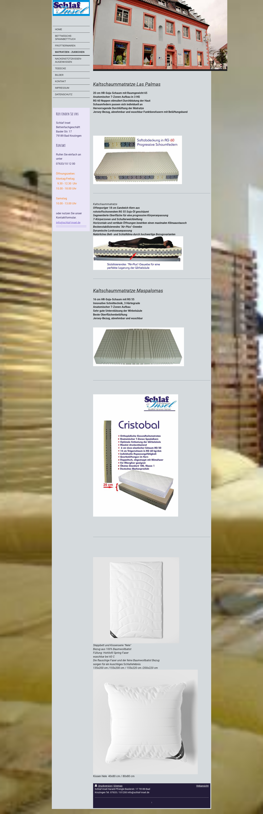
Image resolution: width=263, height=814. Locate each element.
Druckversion (104, 785)
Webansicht (202, 785)
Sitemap (118, 785)
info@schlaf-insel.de (68, 222)
